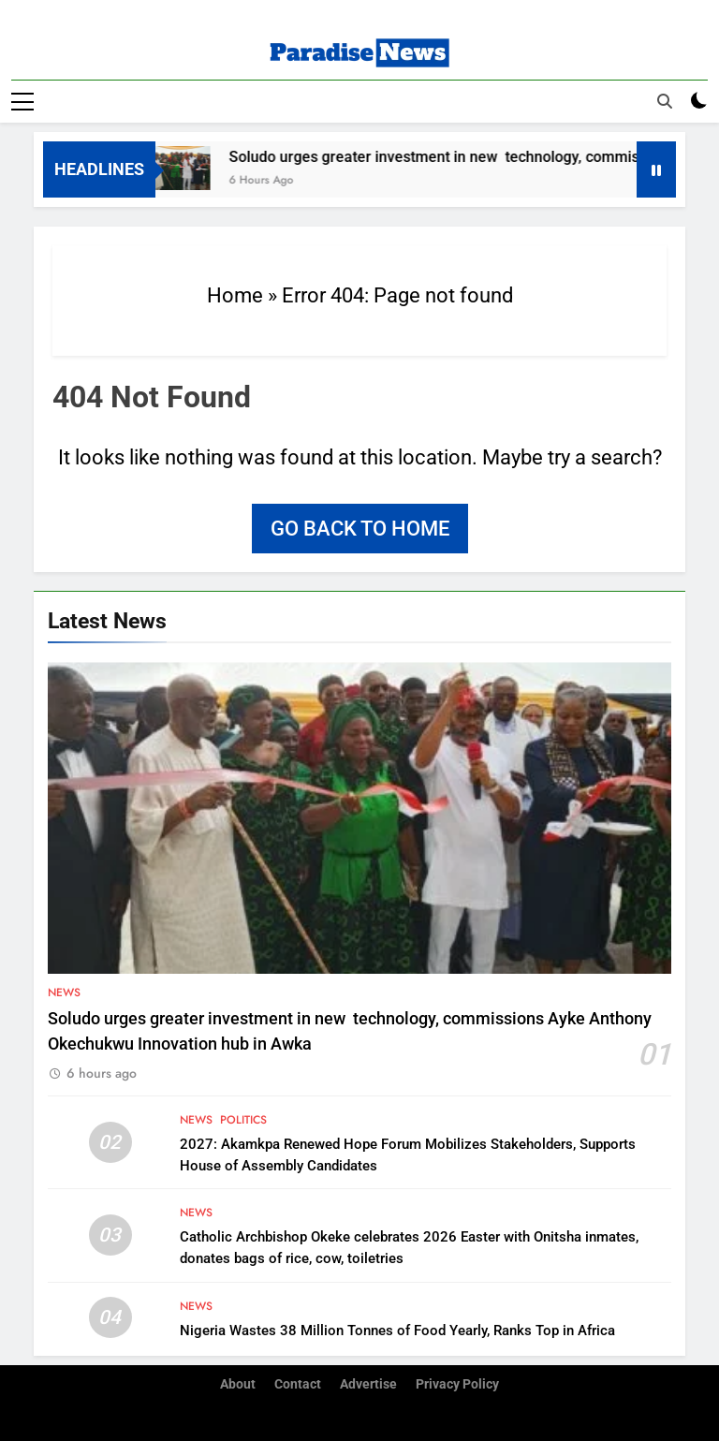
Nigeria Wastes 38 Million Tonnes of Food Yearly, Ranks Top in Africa (397, 1330)
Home (235, 295)
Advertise (368, 1384)
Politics (243, 1119)
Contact (297, 1384)
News (64, 992)
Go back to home (360, 528)
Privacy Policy (457, 1384)
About (238, 1384)
